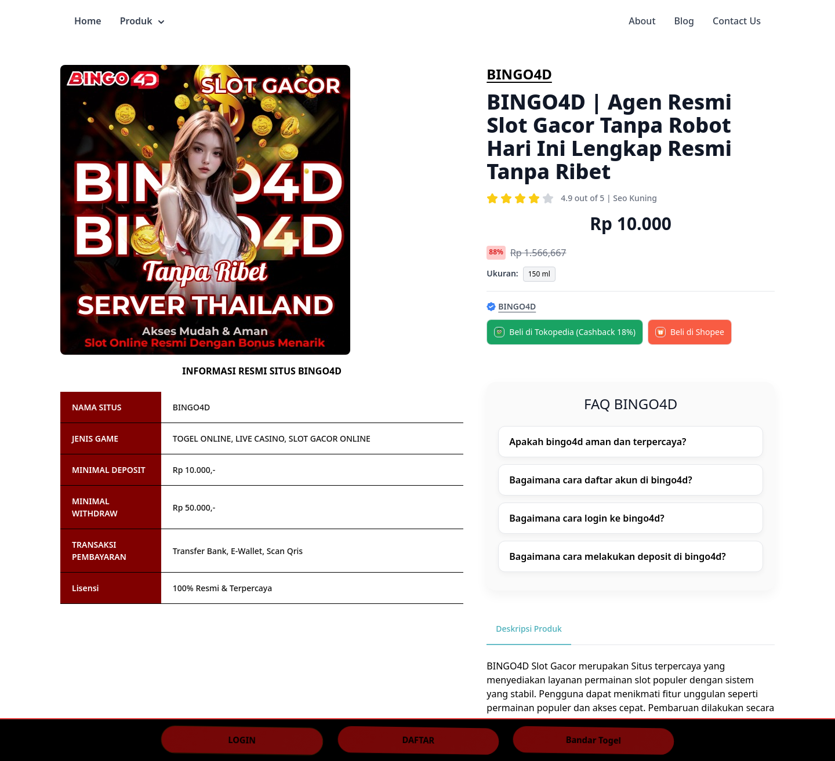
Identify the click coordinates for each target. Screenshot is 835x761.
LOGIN (242, 739)
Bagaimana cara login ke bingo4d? (586, 518)
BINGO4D (519, 73)
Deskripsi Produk (529, 628)
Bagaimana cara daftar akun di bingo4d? (600, 480)
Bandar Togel (594, 740)
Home (87, 20)
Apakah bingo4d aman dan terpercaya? (597, 441)
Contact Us (737, 20)
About (642, 20)
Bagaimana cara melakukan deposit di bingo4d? (617, 556)
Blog (684, 20)
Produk (142, 20)
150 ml (539, 274)
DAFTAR (418, 739)
